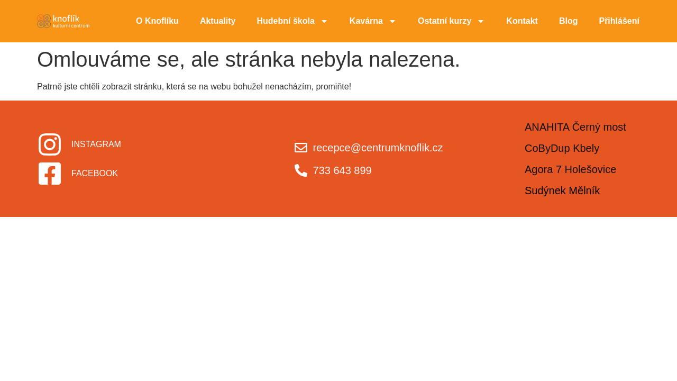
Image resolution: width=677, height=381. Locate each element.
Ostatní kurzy (451, 21)
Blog (568, 20)
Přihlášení (619, 20)
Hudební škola (292, 21)
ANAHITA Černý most (575, 127)
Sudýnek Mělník (562, 190)
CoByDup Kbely (562, 148)
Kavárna (373, 21)
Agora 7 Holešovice (570, 169)
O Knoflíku (157, 20)
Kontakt (522, 20)
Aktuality (218, 20)
